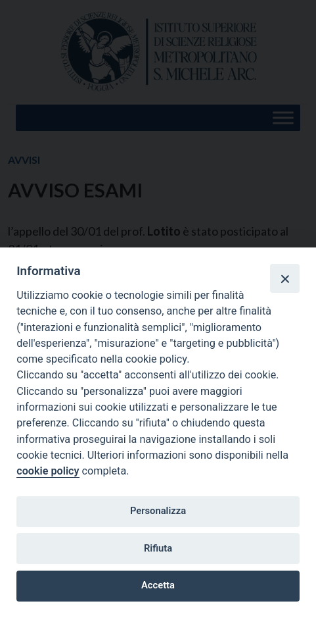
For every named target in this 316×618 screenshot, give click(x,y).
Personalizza (158, 511)
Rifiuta (158, 548)
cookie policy (47, 471)
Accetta (158, 585)
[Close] (284, 278)
